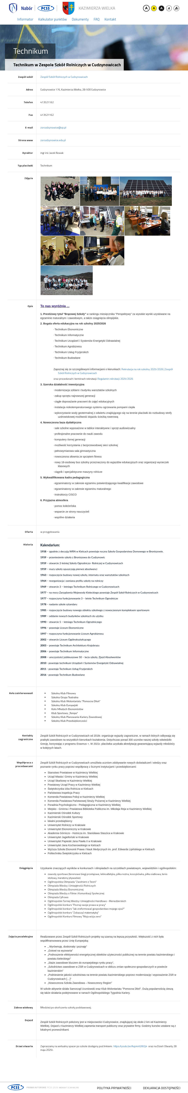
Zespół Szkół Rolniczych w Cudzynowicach (64, 77)
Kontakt (110, 19)
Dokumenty (80, 19)
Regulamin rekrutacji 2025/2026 (115, 379)
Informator (25, 19)
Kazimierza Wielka (97, 8)
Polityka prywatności (114, 1088)
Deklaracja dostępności (161, 1088)
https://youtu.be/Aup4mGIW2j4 (130, 1046)
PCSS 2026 (52, 1087)
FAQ (97, 19)
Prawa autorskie (36, 1087)
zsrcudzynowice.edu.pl (53, 140)
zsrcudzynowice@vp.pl (53, 127)
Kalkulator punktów (52, 19)
